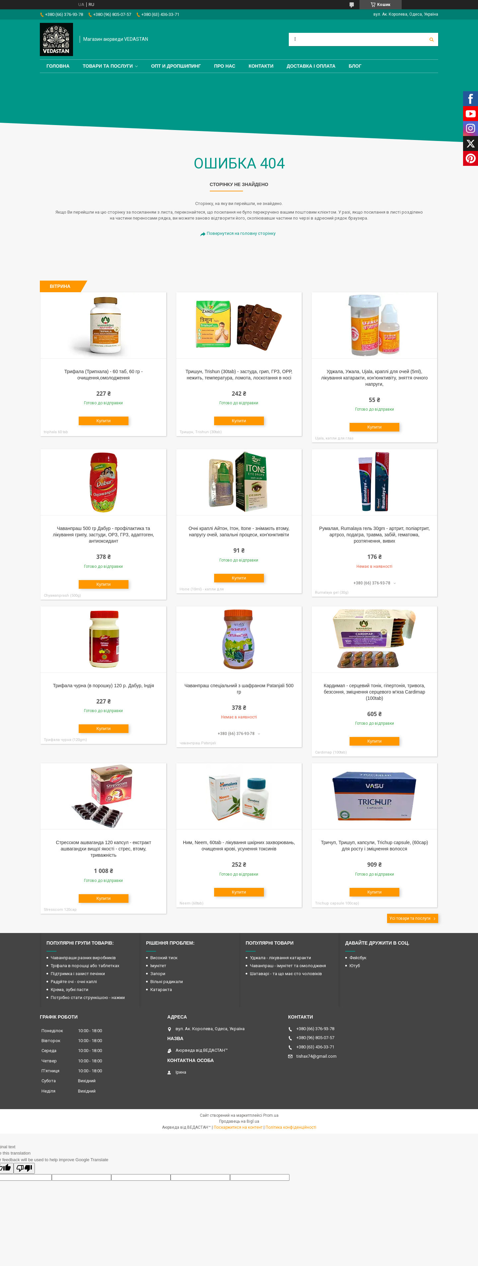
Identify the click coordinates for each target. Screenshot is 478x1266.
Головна (57, 66)
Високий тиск (164, 957)
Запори (157, 973)
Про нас (224, 66)
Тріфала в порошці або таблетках (85, 965)
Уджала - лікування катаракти (280, 957)
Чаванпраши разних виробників (83, 957)
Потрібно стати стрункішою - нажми (88, 997)
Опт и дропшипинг (176, 66)
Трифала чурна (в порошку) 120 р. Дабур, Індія (103, 685)
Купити (103, 420)
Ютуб (355, 965)
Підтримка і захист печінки (78, 973)
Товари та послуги (108, 66)
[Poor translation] (24, 1168)
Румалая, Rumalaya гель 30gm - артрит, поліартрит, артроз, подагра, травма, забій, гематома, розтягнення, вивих (374, 535)
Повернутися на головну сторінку (241, 233)
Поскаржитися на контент (238, 1127)
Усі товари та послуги (410, 918)
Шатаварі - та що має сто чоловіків (286, 973)
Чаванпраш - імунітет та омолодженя (288, 965)
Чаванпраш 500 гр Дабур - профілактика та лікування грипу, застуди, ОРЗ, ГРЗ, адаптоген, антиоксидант (103, 535)
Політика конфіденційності (291, 1127)
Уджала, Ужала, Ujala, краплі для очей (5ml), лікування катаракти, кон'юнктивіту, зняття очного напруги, (374, 378)
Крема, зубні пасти (69, 989)
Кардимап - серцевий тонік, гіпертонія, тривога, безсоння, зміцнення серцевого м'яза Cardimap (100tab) (374, 692)
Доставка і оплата (311, 66)
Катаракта (161, 989)
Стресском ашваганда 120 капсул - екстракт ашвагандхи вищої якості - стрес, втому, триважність (103, 849)
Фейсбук (358, 957)
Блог (355, 66)
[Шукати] (431, 39)
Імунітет (158, 965)
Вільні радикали (166, 981)
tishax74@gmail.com (316, 1056)
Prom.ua (271, 1115)
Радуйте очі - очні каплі (74, 981)
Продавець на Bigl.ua (239, 1121)
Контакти (261, 66)
